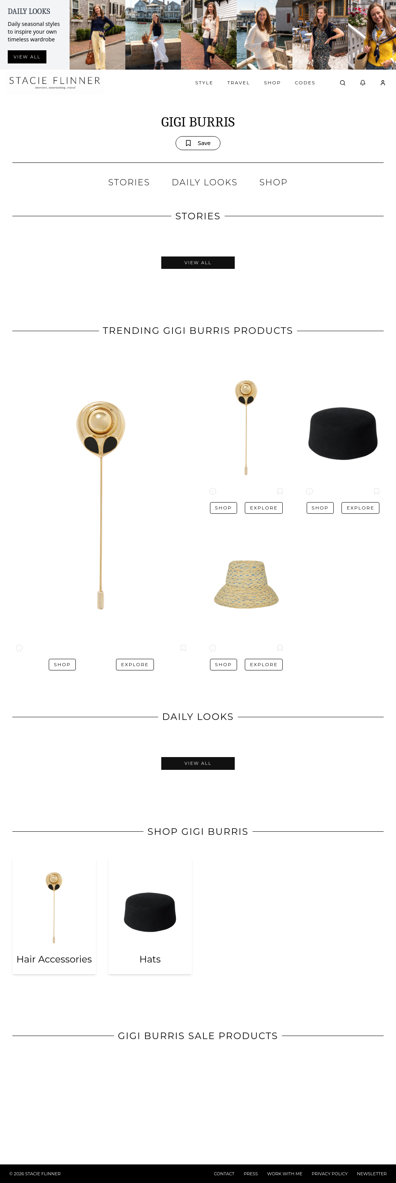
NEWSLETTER (372, 1173)
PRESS (251, 1173)
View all (27, 57)
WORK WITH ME (284, 1173)
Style (204, 82)
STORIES (129, 182)
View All (198, 262)
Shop (272, 82)
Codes (305, 82)
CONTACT (224, 1173)
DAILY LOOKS (205, 182)
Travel (238, 82)
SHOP (273, 182)
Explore (135, 664)
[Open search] (343, 83)
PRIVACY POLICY (330, 1173)
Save (197, 143)
